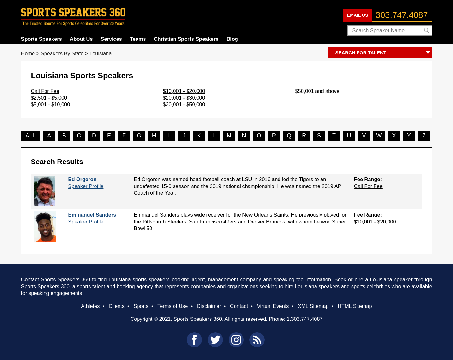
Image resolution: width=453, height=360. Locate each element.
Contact (239, 306)
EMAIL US (357, 15)
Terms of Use (172, 306)
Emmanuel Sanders (92, 214)
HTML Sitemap (355, 306)
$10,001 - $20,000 (184, 91)
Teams (138, 39)
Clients (117, 306)
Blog (232, 39)
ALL (30, 135)
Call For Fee (45, 91)
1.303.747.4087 (305, 319)
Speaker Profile (85, 186)
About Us (81, 39)
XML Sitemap (313, 306)
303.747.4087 (402, 15)
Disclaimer (209, 306)
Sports (140, 306)
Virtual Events (273, 306)
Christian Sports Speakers (186, 39)
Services (111, 39)
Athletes (90, 306)
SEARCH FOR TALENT (383, 53)
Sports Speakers (41, 39)
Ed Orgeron (82, 179)
